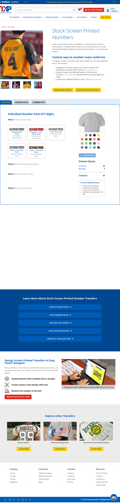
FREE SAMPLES (105, 16)
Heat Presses (82, 16)
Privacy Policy (101, 475)
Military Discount (45, 478)
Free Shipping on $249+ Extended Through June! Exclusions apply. (70, 2)
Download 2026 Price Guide (88, 91)
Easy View (71, 481)
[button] (43, 2)
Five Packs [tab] (6, 104)
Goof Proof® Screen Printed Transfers (96, 444)
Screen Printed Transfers (32, 16)
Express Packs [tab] (21, 104)
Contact (70, 475)
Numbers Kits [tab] (39, 104)
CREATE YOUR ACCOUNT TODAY (18, 398)
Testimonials (44, 481)
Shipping (13, 484)
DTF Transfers (15, 16)
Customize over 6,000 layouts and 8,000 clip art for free (88, 388)
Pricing (70, 484)
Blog (40, 484)
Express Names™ (24, 444)
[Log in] (102, 10)
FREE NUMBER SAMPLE (63, 91)
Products (71, 478)
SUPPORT (94, 16)
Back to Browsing (8, 26)
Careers (13, 478)
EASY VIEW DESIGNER (88, 10)
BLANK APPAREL (68, 16)
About (12, 475)
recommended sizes (93, 69)
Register (109, 11)
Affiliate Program (45, 475)
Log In (107, 9)
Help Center (101, 487)
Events (13, 481)
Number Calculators (70, 74)
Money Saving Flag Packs (60, 444)
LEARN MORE (24, 450)
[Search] (74, 10)
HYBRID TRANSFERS (52, 16)
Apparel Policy (102, 484)
